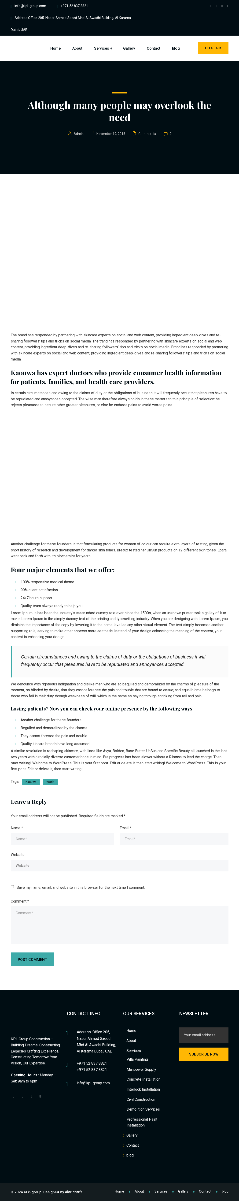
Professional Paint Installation (142, 1122)
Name (17, 828)
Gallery (129, 48)
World (50, 782)
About (77, 48)
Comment (20, 901)
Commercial (147, 134)
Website (18, 854)
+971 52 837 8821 (74, 6)
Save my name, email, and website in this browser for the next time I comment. (81, 887)
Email (125, 828)
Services (101, 48)
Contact (153, 48)
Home (55, 48)
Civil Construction (141, 1099)
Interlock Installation (143, 1089)
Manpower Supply (141, 1069)
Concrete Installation (143, 1079)
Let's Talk (213, 48)
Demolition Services (143, 1109)
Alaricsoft (73, 1192)
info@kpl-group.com (30, 6)
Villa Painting (137, 1059)
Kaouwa (31, 782)
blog (176, 48)
